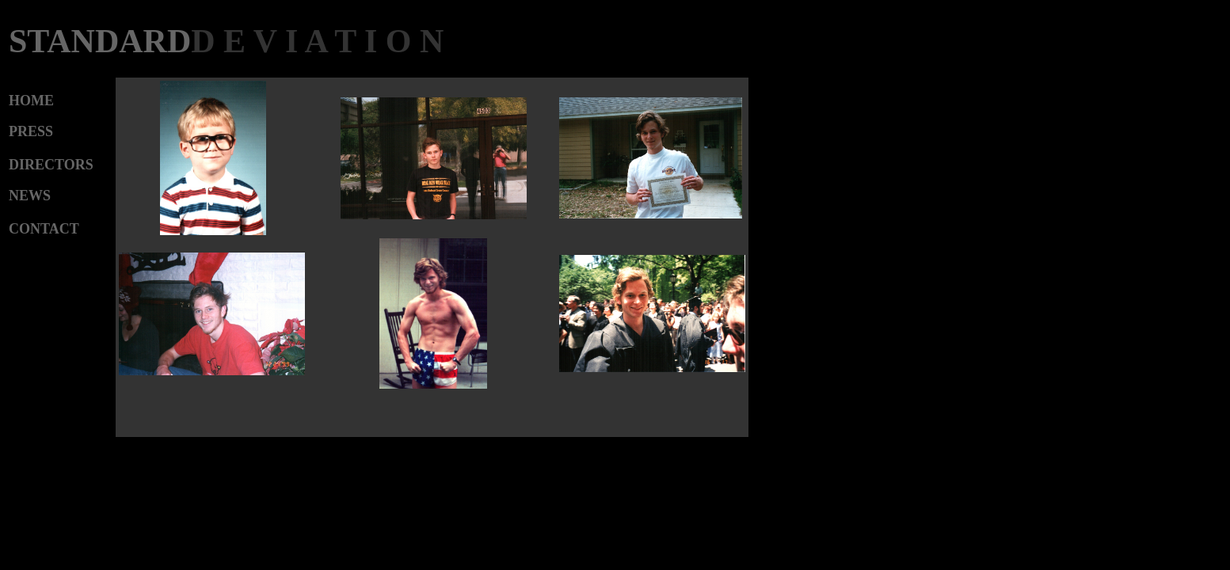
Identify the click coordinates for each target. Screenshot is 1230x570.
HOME (31, 100)
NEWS (30, 195)
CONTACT (44, 229)
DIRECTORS (51, 165)
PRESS (31, 131)
